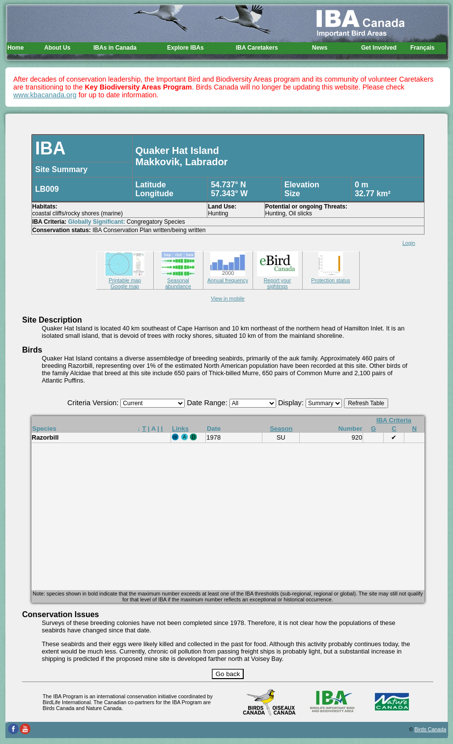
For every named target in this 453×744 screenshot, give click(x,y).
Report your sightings (277, 280)
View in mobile (228, 298)
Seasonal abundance (178, 280)
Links (180, 428)
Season (281, 428)
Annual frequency (227, 277)
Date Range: (208, 403)
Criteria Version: (93, 403)
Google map (125, 286)
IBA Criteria (393, 420)
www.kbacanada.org (45, 95)
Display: (292, 403)
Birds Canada (431, 729)
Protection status (330, 277)
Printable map (125, 277)
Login (408, 243)
